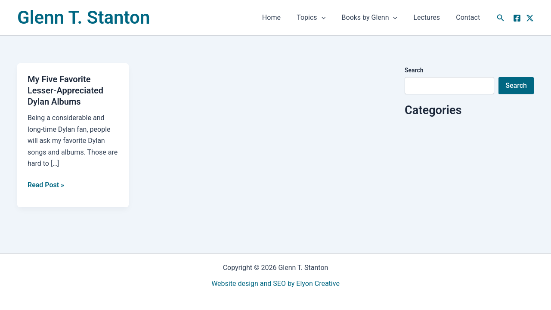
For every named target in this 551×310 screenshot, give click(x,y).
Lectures (430, 17)
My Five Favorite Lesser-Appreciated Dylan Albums (65, 90)
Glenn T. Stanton (83, 17)
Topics (319, 17)
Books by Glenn (375, 17)
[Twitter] (530, 18)
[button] (329, 17)
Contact (469, 17)
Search (414, 70)
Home (281, 17)
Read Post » (46, 184)
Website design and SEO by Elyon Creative (275, 283)
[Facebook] (517, 18)
